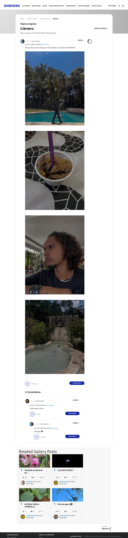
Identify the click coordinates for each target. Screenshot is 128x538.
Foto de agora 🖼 (32, 504)
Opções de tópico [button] (100, 28)
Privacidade (11, 535)
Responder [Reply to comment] (72, 413)
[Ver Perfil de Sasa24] (32, 401)
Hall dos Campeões (84, 6)
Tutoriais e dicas (97, 6)
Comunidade (26, 6)
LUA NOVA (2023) (65, 470)
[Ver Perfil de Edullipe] (28, 41)
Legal (41, 535)
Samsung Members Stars (56, 6)
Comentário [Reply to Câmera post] (76, 383)
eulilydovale (63, 482)
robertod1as (30, 513)
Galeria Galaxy (36, 6)
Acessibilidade (12, 532)
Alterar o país (76, 534)
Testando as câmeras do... (33, 471)
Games (45, 6)
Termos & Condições (46, 532)
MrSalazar (29, 482)
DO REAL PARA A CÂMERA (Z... (97, 471)
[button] (80, 40)
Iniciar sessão (112, 6)
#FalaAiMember (71, 6)
